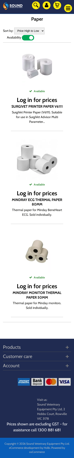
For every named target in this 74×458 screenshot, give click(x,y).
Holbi (47, 448)
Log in (24, 100)
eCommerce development (24, 448)
